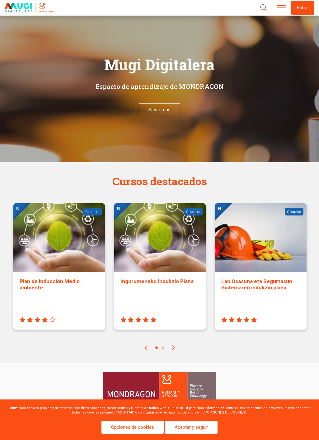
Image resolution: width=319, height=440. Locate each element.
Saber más (159, 110)
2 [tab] (163, 347)
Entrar (303, 8)
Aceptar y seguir (191, 427)
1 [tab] (156, 347)
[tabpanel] (59, 271)
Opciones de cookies (132, 427)
